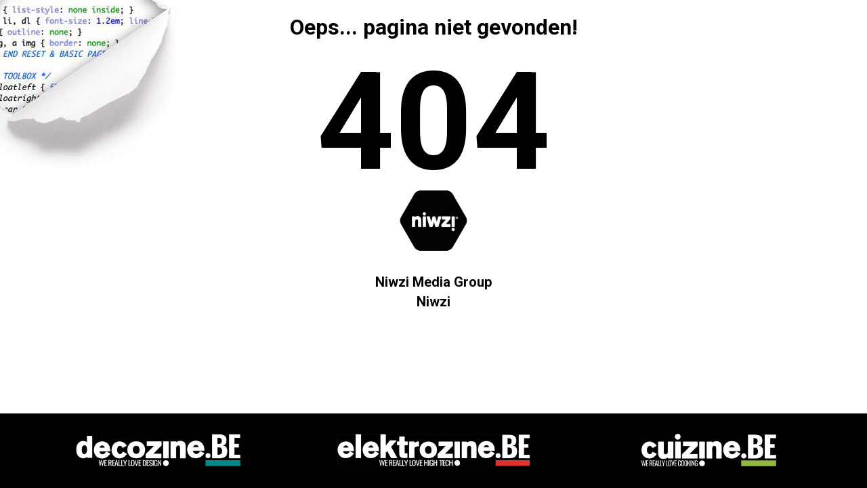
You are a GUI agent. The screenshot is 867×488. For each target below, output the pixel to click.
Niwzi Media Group (433, 282)
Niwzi (433, 301)
